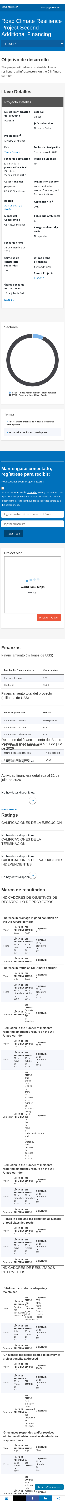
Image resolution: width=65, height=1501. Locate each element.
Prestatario (12, 135)
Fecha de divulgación (47, 147)
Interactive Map (48, 617)
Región (8, 200)
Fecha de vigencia (45, 158)
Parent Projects (43, 273)
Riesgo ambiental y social (46, 229)
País (6, 147)
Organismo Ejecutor (46, 181)
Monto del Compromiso (12, 217)
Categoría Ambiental (47, 216)
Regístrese (13, 533)
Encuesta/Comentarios (49, 1487)
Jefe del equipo (43, 123)
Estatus (39, 111)
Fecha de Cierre (13, 242)
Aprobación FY (43, 201)
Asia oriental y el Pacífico (13, 207)
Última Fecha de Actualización (14, 286)
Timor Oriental (12, 152)
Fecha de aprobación (17, 158)
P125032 (39, 278)
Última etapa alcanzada (42, 259)
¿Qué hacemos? (10, 6)
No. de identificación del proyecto (17, 113)
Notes (8, 300)
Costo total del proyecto (13, 184)
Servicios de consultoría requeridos (11, 261)
